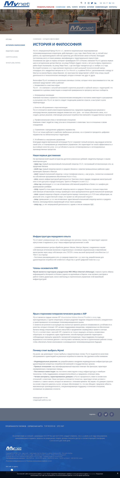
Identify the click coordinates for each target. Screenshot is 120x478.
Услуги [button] (74, 7)
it (107, 3)
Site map (60, 426)
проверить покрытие (45, 7)
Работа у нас (46, 400)
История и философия (15, 45)
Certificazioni (11, 57)
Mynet (81, 7)
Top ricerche (49, 426)
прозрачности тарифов (15, 426)
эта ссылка (92, 474)
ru (110, 3)
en (104, 3)
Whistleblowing (13, 63)
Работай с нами (12, 51)
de (101, 3)
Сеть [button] (69, 7)
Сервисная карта (35, 426)
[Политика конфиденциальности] (16, 461)
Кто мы (9, 39)
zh (113, 3)
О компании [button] (60, 7)
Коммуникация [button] (101, 7)
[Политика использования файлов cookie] (39, 461)
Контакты (113, 7)
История (90, 7)
